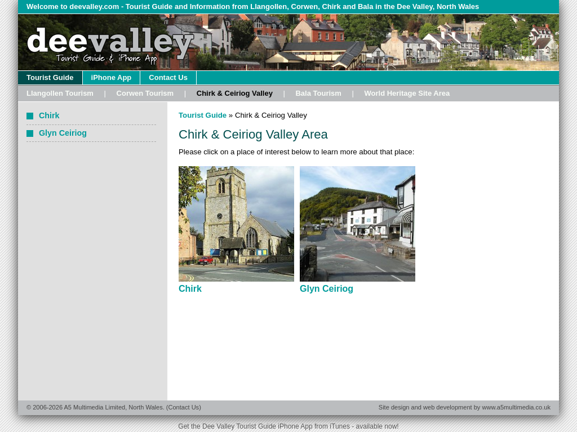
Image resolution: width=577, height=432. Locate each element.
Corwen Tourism (145, 93)
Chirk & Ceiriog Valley (235, 93)
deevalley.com (94, 6)
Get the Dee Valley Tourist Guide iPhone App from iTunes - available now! (288, 426)
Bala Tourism (318, 93)
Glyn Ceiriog (326, 288)
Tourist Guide (50, 77)
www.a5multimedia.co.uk (516, 407)
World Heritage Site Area (407, 93)
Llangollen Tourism (60, 93)
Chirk (190, 288)
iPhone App (111, 77)
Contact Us (168, 77)
